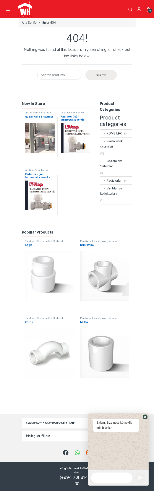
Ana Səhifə (29, 22)
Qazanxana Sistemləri (38, 112)
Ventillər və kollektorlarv (72, 114)
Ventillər (65, 112)
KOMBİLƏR (111, 133)
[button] (145, 450)
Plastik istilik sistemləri (111, 143)
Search (130, 9)
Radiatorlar (111, 180)
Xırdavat (58, 241)
